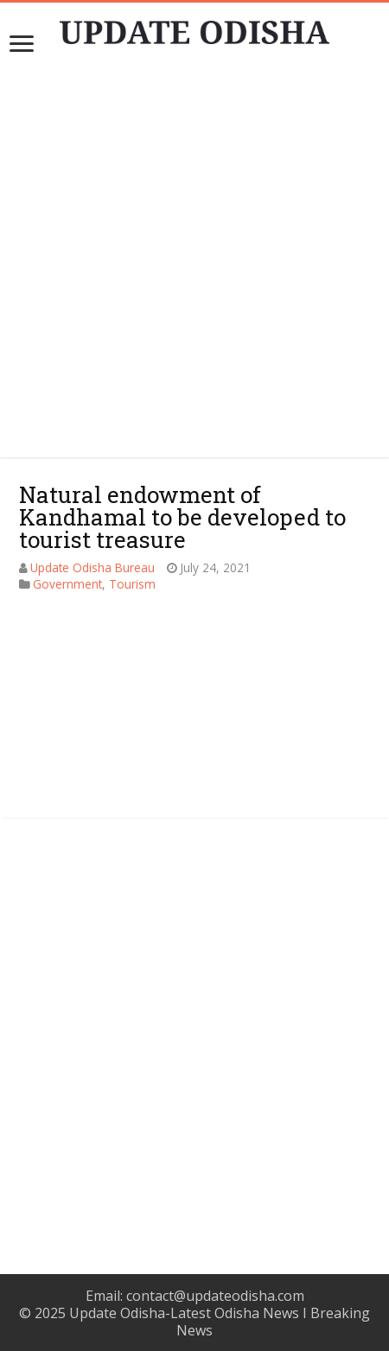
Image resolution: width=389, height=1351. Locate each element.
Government (67, 584)
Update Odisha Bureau (92, 567)
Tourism (132, 584)
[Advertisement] (193, 1024)
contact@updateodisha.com (215, 1295)
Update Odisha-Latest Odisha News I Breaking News (219, 1321)
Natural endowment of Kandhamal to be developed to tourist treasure (182, 517)
